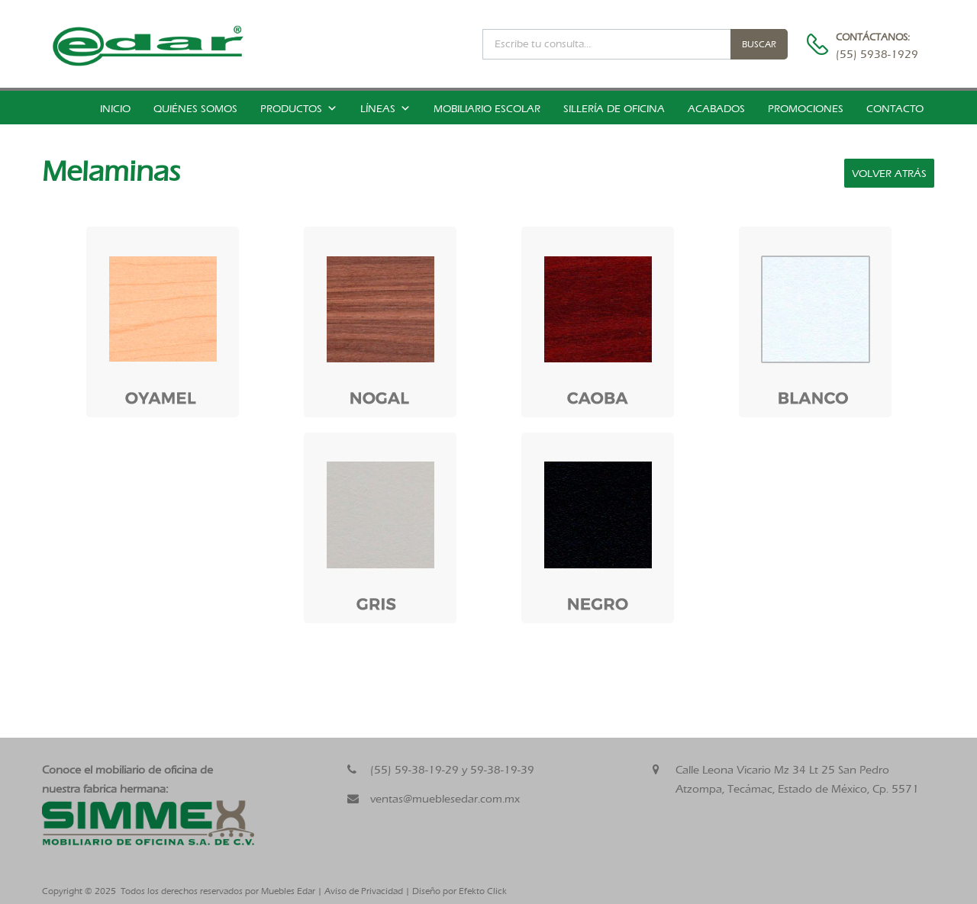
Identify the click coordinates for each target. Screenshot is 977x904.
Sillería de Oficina (614, 108)
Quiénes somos (195, 108)
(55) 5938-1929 (873, 54)
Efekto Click (483, 891)
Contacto (895, 108)
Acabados (716, 108)
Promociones (805, 108)
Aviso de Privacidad (363, 891)
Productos (298, 108)
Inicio (115, 108)
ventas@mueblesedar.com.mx (445, 799)
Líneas (385, 108)
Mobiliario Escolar (487, 108)
